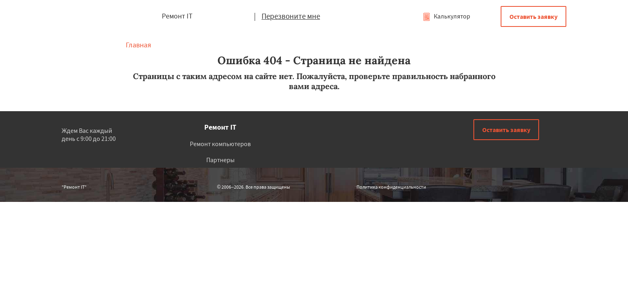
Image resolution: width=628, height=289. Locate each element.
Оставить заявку (533, 16)
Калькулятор (446, 16)
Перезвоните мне (291, 16)
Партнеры (220, 160)
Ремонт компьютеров (220, 144)
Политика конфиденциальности (391, 187)
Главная (138, 44)
